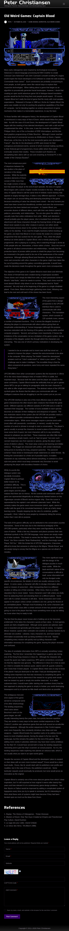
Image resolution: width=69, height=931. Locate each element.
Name (8, 849)
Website (9, 863)
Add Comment (12, 890)
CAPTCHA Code (10, 883)
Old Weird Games (53, 22)
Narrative (42, 22)
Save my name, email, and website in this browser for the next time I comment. (32, 910)
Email (8, 856)
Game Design (33, 22)
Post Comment (12, 916)
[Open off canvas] (64, 4)
